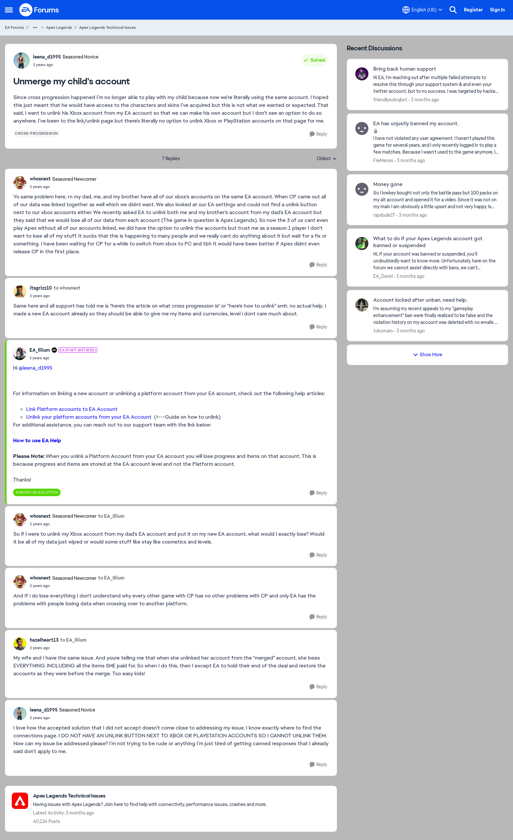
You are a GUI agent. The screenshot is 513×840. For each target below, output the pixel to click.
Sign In (497, 10)
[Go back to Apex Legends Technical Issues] (150, 796)
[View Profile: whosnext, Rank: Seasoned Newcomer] (20, 182)
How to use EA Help (37, 440)
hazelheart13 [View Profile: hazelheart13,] (44, 640)
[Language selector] (422, 9)
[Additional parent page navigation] (35, 27)
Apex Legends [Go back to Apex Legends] (59, 27)
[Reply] (318, 134)
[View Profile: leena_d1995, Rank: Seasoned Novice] (21, 60)
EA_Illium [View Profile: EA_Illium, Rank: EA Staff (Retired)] (39, 350)
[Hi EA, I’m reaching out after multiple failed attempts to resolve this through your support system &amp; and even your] (436, 84)
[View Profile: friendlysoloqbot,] (361, 73)
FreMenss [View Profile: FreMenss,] (383, 160)
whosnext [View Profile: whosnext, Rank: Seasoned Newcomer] (40, 179)
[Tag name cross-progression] (36, 133)
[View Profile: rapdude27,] (361, 189)
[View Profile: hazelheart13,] (20, 643)
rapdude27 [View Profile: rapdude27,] (384, 215)
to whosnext (67, 288)
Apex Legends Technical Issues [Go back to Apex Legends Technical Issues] (107, 27)
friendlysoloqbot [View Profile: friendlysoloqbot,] (390, 100)
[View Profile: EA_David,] (361, 243)
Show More (427, 355)
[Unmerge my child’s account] (63, 187)
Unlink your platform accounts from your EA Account (88, 416)
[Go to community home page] (39, 9)
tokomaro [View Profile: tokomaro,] (383, 331)
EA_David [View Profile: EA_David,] (383, 276)
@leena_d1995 (35, 367)
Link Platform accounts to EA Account (71, 409)
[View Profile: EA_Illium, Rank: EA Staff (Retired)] (19, 353)
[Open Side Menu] (9, 10)
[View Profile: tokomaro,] (361, 304)
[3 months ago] (424, 99)
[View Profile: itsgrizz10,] (20, 291)
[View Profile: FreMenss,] (361, 128)
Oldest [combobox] (327, 159)
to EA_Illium (111, 516)
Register (473, 10)
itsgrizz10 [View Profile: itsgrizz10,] (41, 288)
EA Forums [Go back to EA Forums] (14, 27)
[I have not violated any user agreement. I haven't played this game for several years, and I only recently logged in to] (436, 145)
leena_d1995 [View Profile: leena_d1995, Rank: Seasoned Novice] (47, 57)
